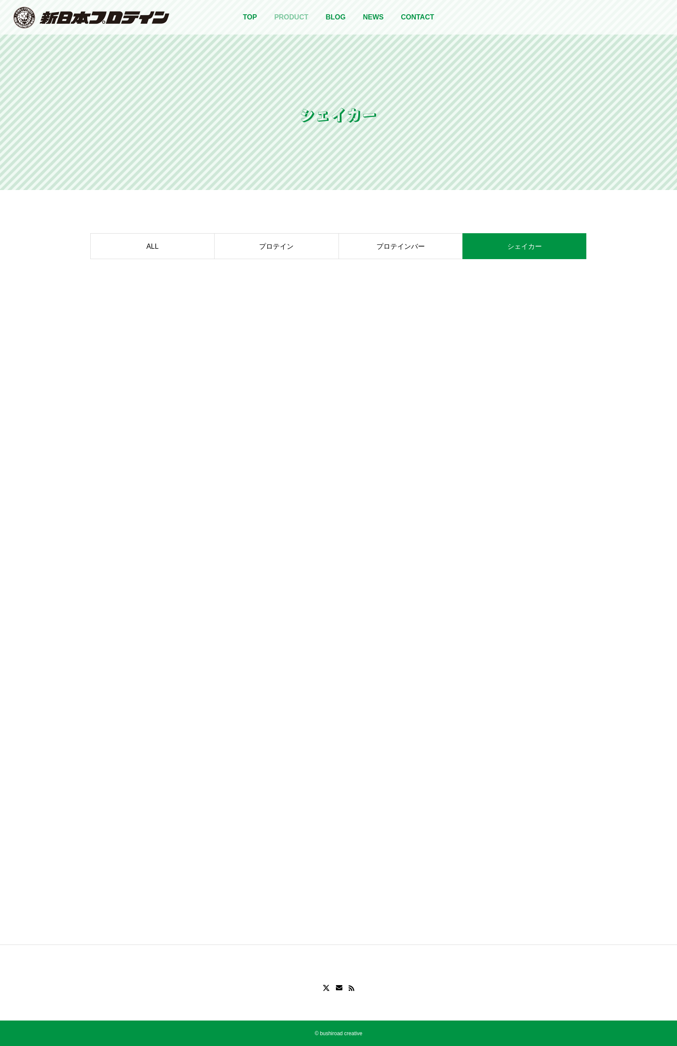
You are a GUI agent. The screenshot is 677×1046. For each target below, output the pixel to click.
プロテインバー (400, 246)
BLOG (335, 17)
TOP (250, 17)
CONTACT (417, 17)
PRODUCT (291, 17)
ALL (152, 246)
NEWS (373, 17)
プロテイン (276, 246)
